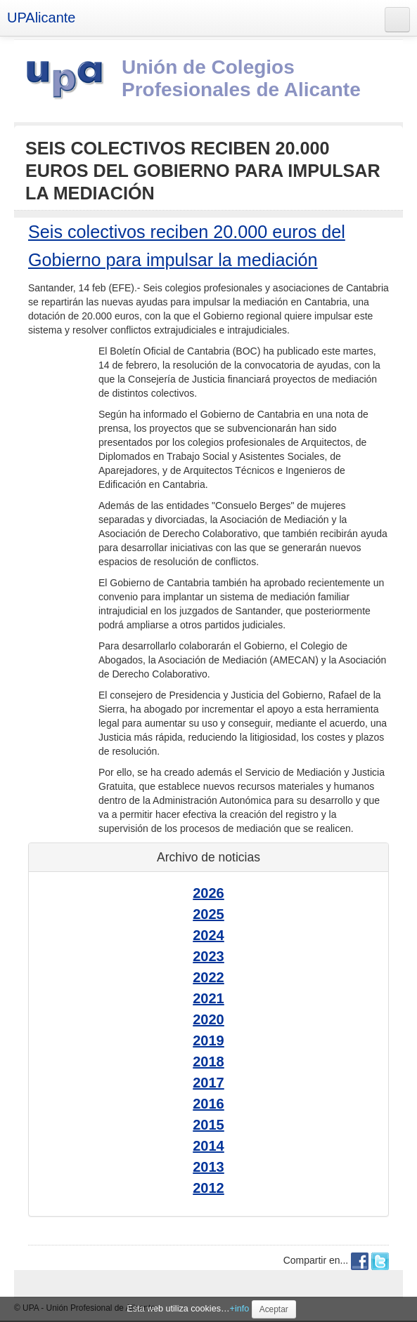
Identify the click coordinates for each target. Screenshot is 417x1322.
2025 (208, 914)
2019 (208, 1040)
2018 (208, 1061)
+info (240, 1309)
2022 (208, 977)
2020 (208, 1019)
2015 (208, 1124)
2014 (208, 1146)
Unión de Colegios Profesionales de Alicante (241, 78)
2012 (208, 1188)
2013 (208, 1167)
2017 (208, 1082)
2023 (208, 956)
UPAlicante (41, 17)
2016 (208, 1103)
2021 (208, 998)
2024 (208, 935)
